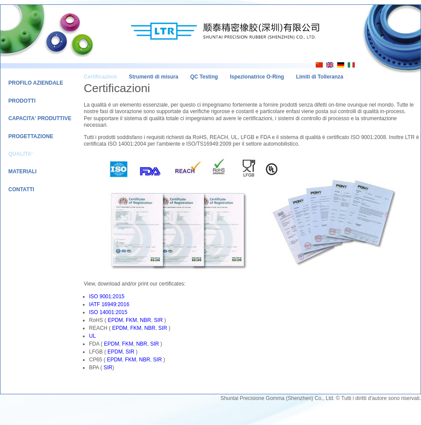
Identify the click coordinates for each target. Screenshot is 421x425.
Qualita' (20, 154)
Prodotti (22, 101)
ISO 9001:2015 (107, 296)
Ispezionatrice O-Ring (257, 77)
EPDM (115, 320)
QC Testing (204, 77)
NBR (145, 320)
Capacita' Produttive (39, 118)
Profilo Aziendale (35, 83)
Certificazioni (100, 77)
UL (92, 336)
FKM (131, 320)
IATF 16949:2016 (109, 304)
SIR (158, 320)
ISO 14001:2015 (108, 312)
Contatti (21, 189)
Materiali (22, 171)
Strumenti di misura (153, 77)
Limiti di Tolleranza (319, 77)
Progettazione (30, 136)
